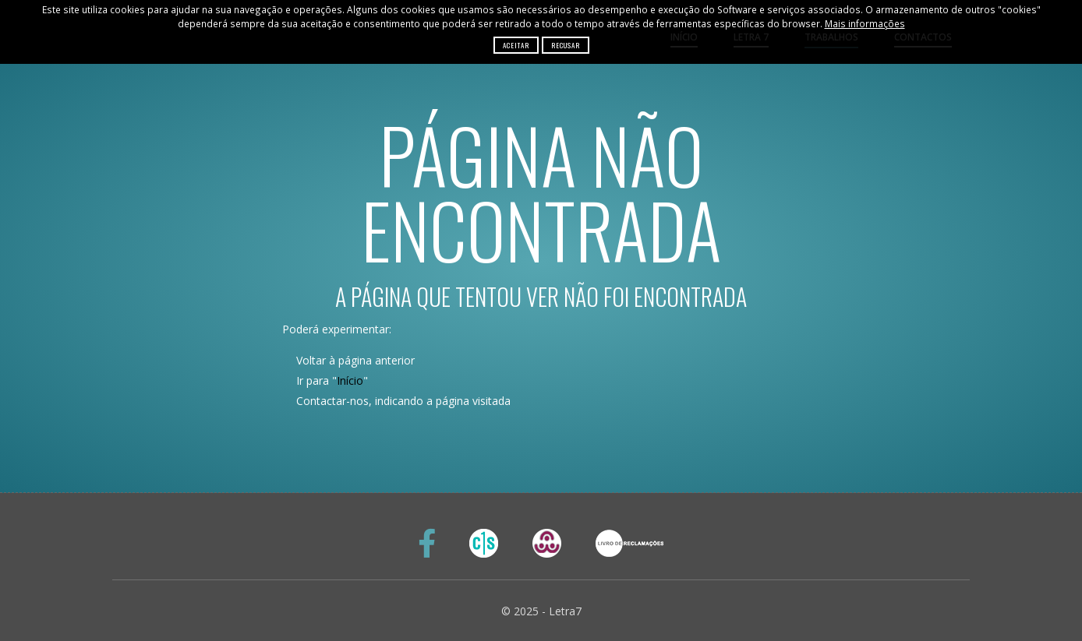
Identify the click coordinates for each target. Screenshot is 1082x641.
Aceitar (516, 45)
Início (350, 380)
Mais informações (865, 23)
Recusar (565, 45)
